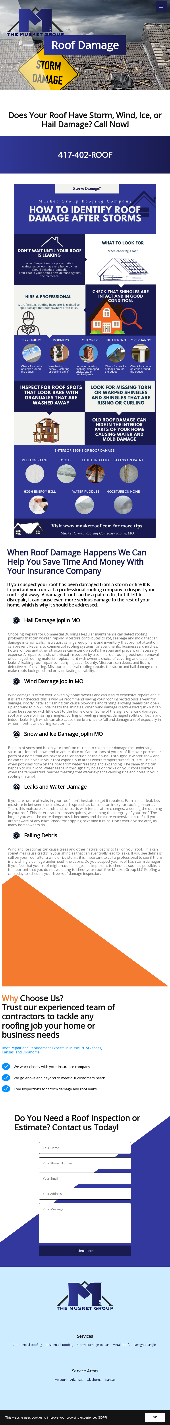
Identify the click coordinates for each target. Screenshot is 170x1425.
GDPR (102, 1417)
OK (155, 1417)
